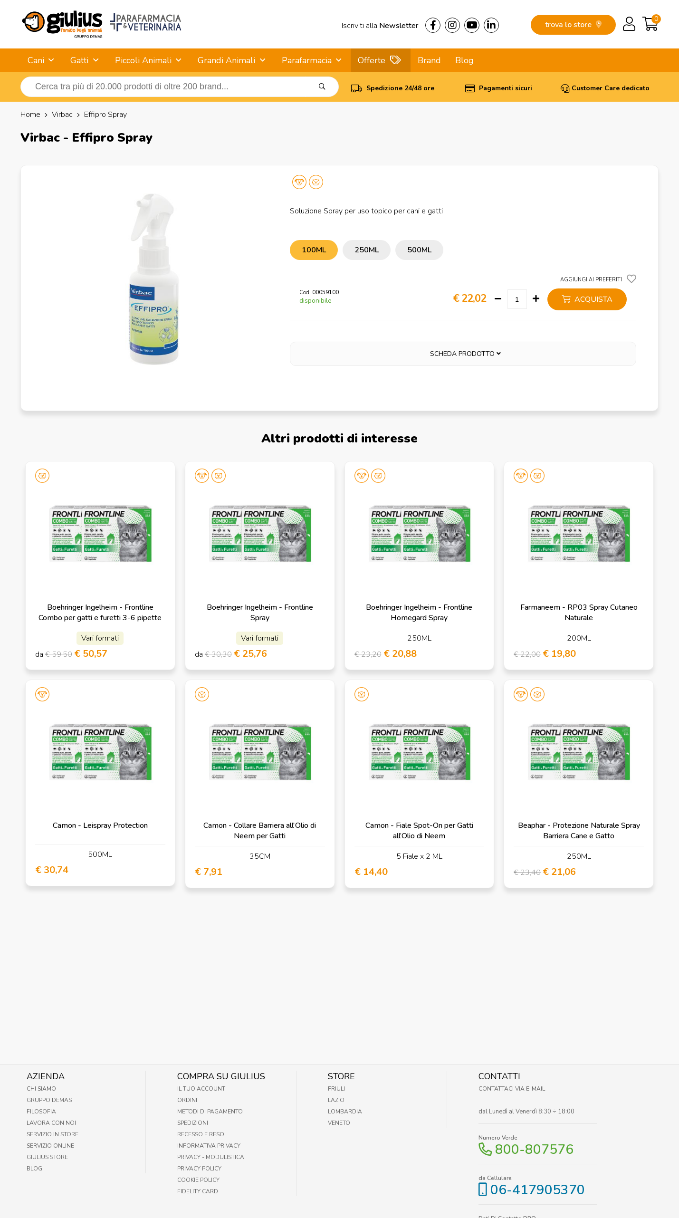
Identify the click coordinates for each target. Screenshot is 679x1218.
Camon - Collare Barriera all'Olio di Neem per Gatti (259, 830)
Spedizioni (192, 1123)
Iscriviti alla (380, 25)
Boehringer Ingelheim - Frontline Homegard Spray (419, 612)
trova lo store (573, 24)
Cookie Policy (198, 1180)
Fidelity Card (197, 1191)
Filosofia (41, 1111)
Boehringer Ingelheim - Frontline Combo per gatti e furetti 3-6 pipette (100, 612)
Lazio (336, 1100)
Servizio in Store (52, 1134)
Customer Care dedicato (605, 88)
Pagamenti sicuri (498, 88)
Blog (464, 60)
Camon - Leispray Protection (100, 825)
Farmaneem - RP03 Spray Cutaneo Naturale (579, 612)
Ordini (187, 1100)
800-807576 (534, 1150)
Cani (36, 60)
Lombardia (345, 1111)
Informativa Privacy (208, 1146)
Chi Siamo (41, 1089)
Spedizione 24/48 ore (392, 88)
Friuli (336, 1089)
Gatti (79, 60)
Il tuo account (201, 1089)
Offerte (371, 60)
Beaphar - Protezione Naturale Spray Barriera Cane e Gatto (579, 830)
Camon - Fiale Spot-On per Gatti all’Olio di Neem (419, 830)
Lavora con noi (51, 1123)
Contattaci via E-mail (511, 1089)
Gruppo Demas (49, 1100)
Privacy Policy (199, 1168)
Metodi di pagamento (210, 1111)
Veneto (339, 1123)
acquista (587, 299)
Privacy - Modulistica (210, 1157)
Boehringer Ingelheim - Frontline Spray (260, 612)
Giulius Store (47, 1157)
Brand (429, 60)
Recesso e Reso (200, 1134)
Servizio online (50, 1146)
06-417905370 (537, 1190)
